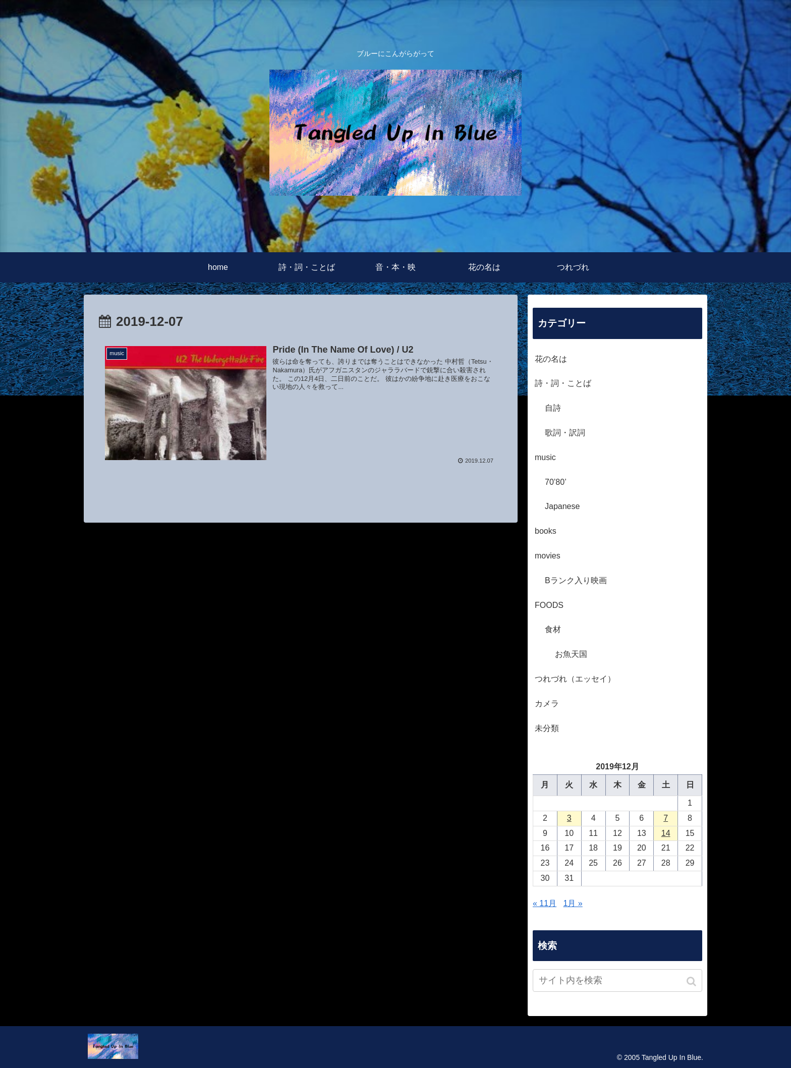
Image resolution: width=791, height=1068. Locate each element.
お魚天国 (571, 654)
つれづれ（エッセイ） (575, 678)
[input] (617, 980)
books (545, 531)
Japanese (562, 506)
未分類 (547, 728)
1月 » (573, 903)
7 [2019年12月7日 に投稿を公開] (665, 818)
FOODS (549, 605)
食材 (553, 629)
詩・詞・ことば (563, 383)
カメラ (547, 703)
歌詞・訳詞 (565, 432)
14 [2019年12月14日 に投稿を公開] (665, 833)
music (545, 457)
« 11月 (544, 903)
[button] (692, 981)
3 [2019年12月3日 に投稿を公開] (569, 818)
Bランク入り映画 (576, 580)
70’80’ (556, 482)
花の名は (551, 359)
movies (547, 555)
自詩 (553, 408)
